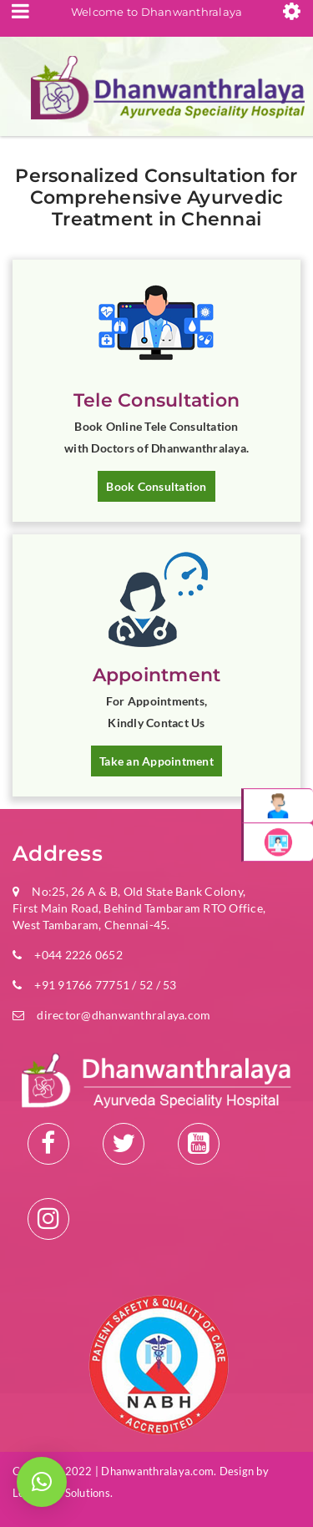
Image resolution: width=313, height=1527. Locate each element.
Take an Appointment (156, 761)
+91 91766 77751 (81, 985)
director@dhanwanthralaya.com (123, 1015)
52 (146, 985)
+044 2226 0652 (78, 955)
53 (168, 985)
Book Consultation (156, 486)
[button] (42, 1482)
